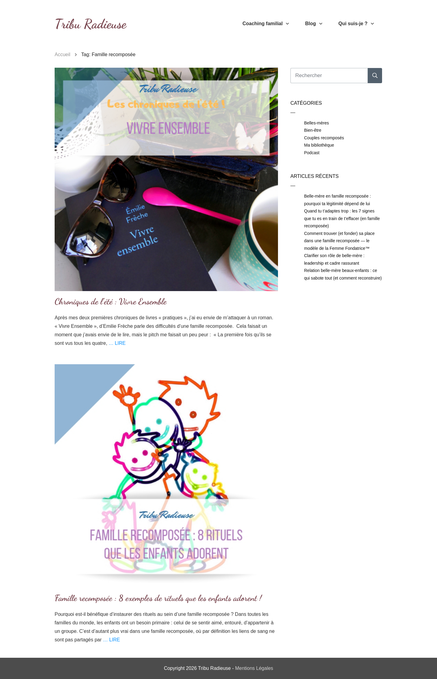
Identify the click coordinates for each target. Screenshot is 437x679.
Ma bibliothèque (319, 145)
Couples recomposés (324, 137)
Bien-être (312, 130)
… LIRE (117, 343)
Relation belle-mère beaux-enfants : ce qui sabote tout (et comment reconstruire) (343, 274)
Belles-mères (316, 123)
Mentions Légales (254, 668)
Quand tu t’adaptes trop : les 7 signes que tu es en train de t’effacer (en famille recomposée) (342, 218)
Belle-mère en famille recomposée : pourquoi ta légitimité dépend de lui (337, 200)
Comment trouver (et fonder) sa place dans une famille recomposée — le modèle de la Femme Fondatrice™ (339, 241)
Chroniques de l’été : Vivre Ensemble (111, 301)
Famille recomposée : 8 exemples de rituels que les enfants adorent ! (158, 598)
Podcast (312, 152)
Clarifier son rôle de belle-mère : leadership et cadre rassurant (334, 259)
